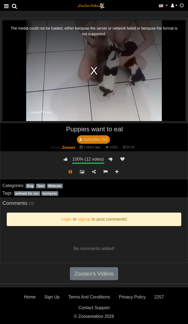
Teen (40, 186)
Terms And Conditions (89, 297)
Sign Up (52, 297)
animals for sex (27, 193)
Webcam (54, 186)
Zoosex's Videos (94, 274)
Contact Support (94, 307)
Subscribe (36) (93, 139)
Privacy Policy (132, 297)
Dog (30, 186)
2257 (159, 297)
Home (30, 297)
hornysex (50, 193)
